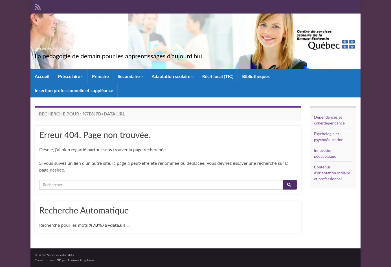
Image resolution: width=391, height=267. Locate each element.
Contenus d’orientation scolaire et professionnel (332, 172)
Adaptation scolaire (172, 76)
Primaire (100, 76)
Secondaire (130, 76)
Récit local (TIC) (218, 76)
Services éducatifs (68, 46)
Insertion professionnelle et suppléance (74, 90)
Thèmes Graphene (81, 260)
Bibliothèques (256, 76)
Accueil (42, 76)
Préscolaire (70, 76)
